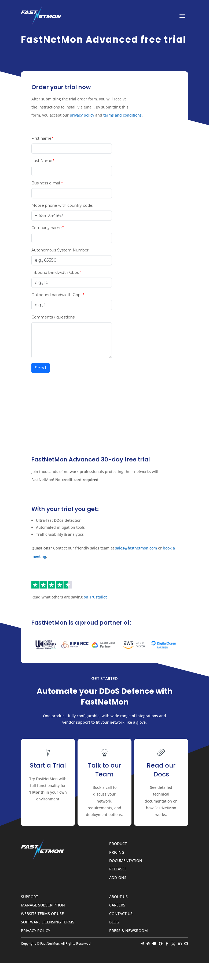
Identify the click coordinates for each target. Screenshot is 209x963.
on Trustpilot (95, 597)
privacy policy (82, 115)
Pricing (116, 852)
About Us (118, 897)
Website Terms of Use (42, 914)
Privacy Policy (35, 931)
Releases (118, 869)
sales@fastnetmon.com (136, 548)
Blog (114, 922)
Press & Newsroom (128, 931)
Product (118, 844)
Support (29, 897)
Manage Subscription (43, 905)
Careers (117, 905)
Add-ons (117, 878)
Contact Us (121, 914)
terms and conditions (122, 115)
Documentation (125, 861)
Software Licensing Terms (47, 922)
